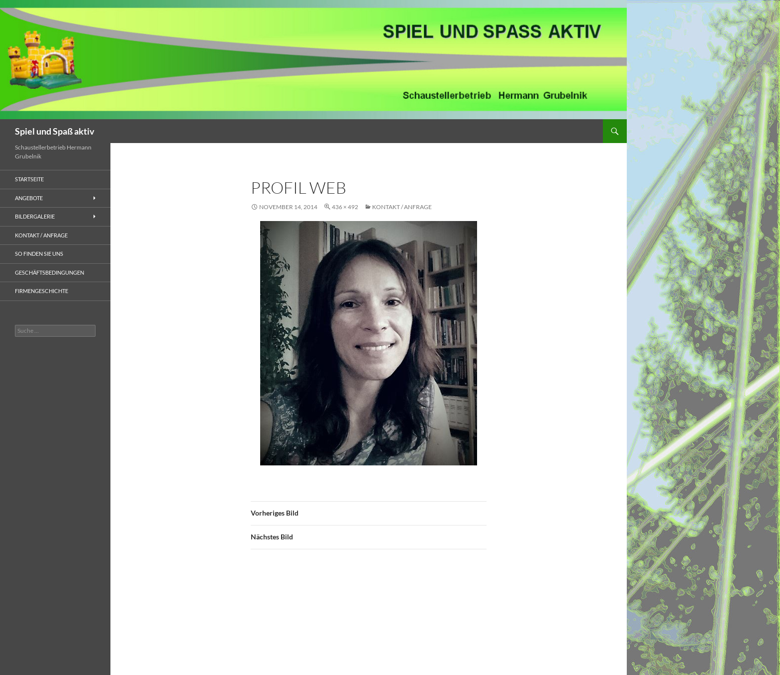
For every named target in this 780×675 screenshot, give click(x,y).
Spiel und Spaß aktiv (55, 131)
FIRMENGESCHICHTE (41, 291)
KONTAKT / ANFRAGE (402, 207)
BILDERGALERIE (35, 216)
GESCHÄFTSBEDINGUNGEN (49, 272)
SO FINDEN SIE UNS (39, 253)
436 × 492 (345, 207)
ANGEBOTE (29, 198)
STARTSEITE (29, 179)
